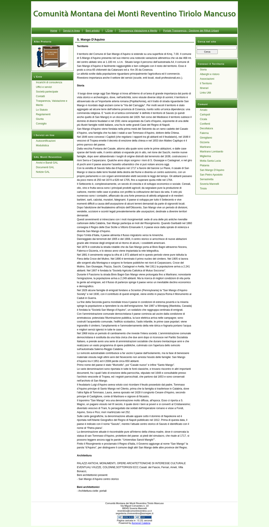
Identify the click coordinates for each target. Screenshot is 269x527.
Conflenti (205, 123)
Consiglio (41, 123)
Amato (203, 109)
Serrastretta (206, 179)
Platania (204, 165)
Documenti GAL (45, 167)
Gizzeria (204, 142)
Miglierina (205, 156)
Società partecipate (47, 91)
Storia (203, 69)
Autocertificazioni (45, 140)
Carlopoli (205, 114)
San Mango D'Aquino (212, 170)
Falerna (204, 133)
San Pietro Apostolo (211, 174)
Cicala (203, 119)
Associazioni (207, 78)
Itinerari (204, 88)
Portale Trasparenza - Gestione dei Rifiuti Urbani (191, 30)
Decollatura (206, 128)
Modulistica (42, 145)
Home (53, 30)
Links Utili (205, 92)
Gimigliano (206, 137)
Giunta (40, 119)
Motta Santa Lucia (210, 160)
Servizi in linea (71, 30)
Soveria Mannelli (209, 183)
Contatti (40, 96)
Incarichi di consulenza (49, 82)
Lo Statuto (42, 109)
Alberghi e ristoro (209, 74)
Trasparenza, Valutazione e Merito (51, 103)
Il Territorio (206, 83)
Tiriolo (203, 188)
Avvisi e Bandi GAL (47, 162)
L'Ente (109, 30)
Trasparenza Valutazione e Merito (138, 30)
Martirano (205, 146)
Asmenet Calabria (141, 523)
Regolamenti (43, 114)
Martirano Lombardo (211, 151)
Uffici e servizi (44, 87)
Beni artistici (92, 30)
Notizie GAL (43, 171)
